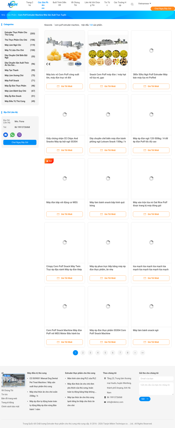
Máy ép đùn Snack (20, 96)
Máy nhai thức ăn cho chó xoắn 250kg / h (43, 394)
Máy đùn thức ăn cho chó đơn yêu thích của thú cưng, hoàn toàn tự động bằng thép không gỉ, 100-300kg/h (82, 388)
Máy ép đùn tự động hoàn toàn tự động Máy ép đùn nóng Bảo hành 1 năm (43, 405)
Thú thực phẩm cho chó (20, 39)
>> (143, 353)
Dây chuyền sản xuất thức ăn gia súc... (20, 64)
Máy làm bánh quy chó (20, 90)
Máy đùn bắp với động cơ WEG (62, 202)
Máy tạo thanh (20, 70)
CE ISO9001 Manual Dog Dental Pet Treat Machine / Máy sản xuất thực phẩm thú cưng (44, 382)
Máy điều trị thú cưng (20, 101)
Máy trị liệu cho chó (20, 50)
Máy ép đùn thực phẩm (20, 85)
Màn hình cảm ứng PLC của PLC (81, 378)
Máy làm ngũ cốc (20, 45)
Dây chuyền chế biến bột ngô (20, 56)
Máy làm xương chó (20, 75)
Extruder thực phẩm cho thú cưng (20, 33)
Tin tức (4, 394)
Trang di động (7, 402)
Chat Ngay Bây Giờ (162, 8)
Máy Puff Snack (20, 80)
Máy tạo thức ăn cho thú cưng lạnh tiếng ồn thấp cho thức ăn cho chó (81, 401)
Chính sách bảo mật (10, 406)
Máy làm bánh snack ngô (146, 330)
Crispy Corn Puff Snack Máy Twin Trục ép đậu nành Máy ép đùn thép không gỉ (64, 269)
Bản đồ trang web (9, 398)
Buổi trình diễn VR (9, 386)
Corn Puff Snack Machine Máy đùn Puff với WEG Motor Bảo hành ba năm (64, 333)
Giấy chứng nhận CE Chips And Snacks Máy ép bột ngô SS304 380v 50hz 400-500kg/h (62, 141)
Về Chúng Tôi (7, 390)
